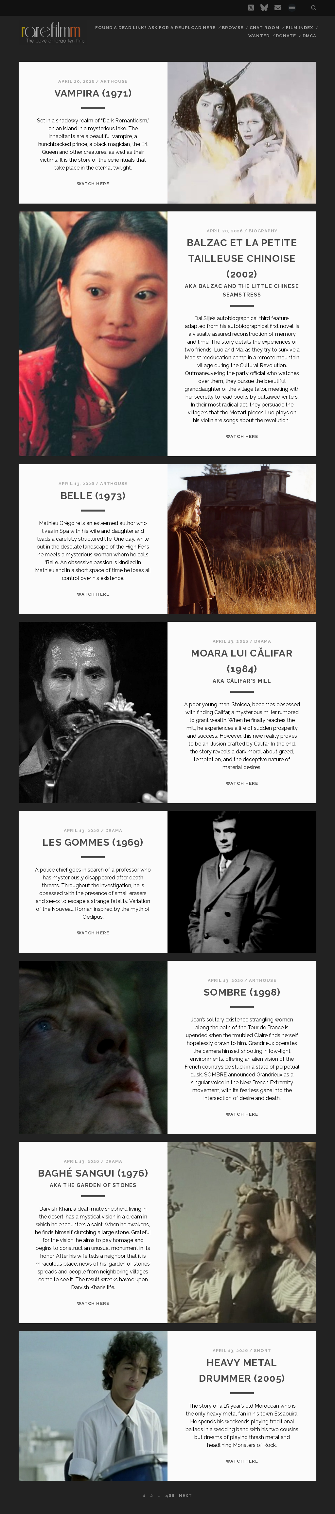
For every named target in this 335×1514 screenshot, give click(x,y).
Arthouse (114, 81)
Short (262, 1350)
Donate (286, 35)
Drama (262, 641)
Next (185, 1495)
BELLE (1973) (93, 495)
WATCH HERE (93, 183)
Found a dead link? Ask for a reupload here (155, 27)
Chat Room (264, 27)
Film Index (299, 27)
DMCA (309, 35)
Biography (263, 230)
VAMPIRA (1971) (93, 93)
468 (169, 1495)
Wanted (259, 35)
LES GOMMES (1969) (93, 842)
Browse (232, 27)
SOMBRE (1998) (241, 992)
